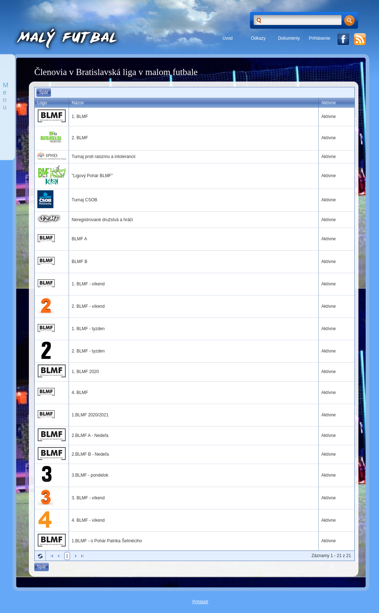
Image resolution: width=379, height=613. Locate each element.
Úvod (227, 38)
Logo (42, 102)
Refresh (40, 556)
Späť (43, 92)
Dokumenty (289, 38)
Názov (78, 102)
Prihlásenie (319, 38)
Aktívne (328, 102)
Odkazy (258, 38)
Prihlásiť (200, 601)
